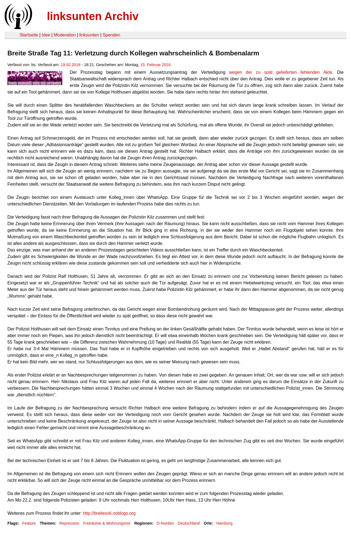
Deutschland (189, 523)
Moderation (65, 35)
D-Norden (165, 523)
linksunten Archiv (92, 16)
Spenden (111, 35)
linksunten (89, 35)
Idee (46, 35)
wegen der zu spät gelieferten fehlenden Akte (280, 72)
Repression (69, 523)
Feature (29, 523)
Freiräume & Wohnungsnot (107, 523)
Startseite (28, 35)
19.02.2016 (70, 65)
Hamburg (224, 523)
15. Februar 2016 (155, 65)
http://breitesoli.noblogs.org (109, 513)
